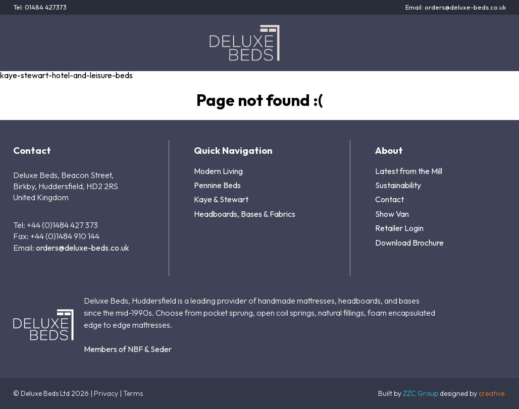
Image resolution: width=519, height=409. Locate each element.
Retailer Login (399, 227)
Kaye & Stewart (221, 199)
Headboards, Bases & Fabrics (244, 213)
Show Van (392, 213)
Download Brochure (409, 242)
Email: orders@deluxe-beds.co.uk (455, 7)
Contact (389, 199)
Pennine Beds (217, 185)
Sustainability (398, 185)
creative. (492, 393)
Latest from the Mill (408, 171)
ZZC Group (420, 393)
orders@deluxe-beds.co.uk (82, 248)
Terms (133, 393)
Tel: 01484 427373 (40, 7)
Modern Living (218, 171)
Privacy (106, 393)
